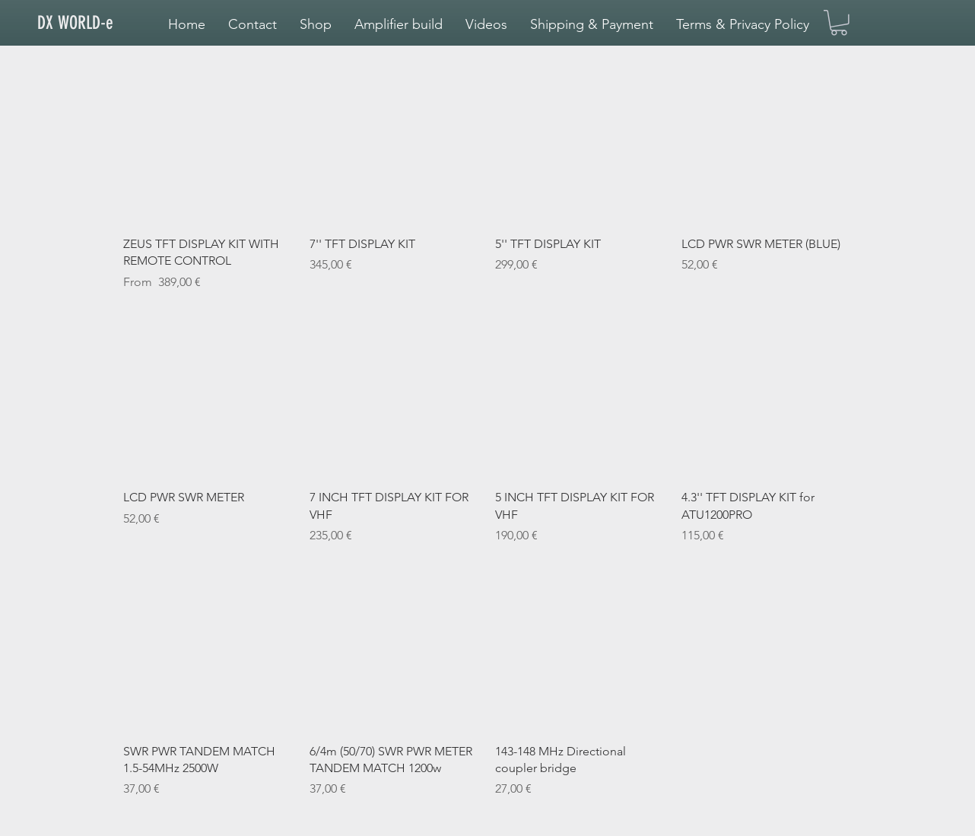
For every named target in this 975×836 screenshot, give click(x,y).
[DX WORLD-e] (88, 24)
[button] (398, 24)
